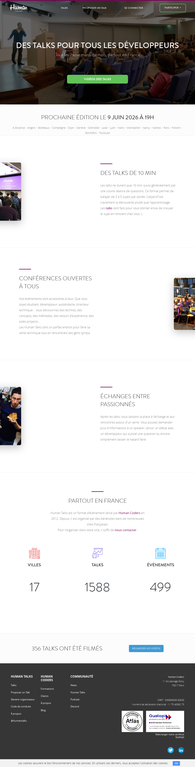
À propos (16, 713)
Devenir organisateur (23, 699)
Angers (31, 128)
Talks (64, 8)
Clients (44, 696)
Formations (47, 688)
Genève (81, 128)
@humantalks (19, 720)
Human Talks (77, 692)
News (73, 685)
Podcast (75, 699)
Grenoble (93, 128)
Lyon (112, 128)
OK (176, 763)
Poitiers (176, 128)
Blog (43, 710)
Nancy (146, 128)
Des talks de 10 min (128, 173)
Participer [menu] (172, 7)
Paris (166, 128)
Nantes (157, 128)
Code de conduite (21, 706)
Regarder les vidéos (146, 648)
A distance (19, 128)
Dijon (71, 128)
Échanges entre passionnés (125, 400)
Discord (74, 706)
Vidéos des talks (97, 79)
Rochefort (91, 133)
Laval (104, 128)
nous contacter (126, 530)
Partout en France (97, 501)
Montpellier (133, 128)
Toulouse (104, 133)
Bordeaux (44, 128)
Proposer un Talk (94, 8)
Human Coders (129, 513)
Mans (121, 128)
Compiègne (59, 128)
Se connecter (133, 8)
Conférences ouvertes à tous (55, 282)
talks (109, 208)
